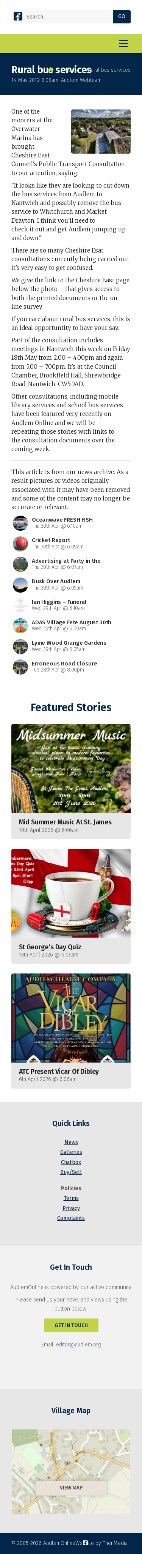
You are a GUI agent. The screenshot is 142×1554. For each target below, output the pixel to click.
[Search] (65, 16)
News (70, 70)
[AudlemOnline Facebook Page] (18, 18)
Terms (71, 1198)
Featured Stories (71, 707)
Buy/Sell (71, 1172)
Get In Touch (71, 1325)
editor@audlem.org (78, 1344)
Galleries (71, 1152)
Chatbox (71, 1162)
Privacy (71, 1208)
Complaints (71, 1218)
